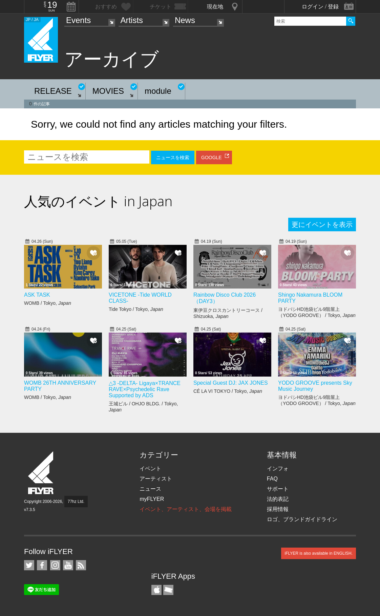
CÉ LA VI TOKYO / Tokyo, (227, 391)
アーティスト (156, 479)
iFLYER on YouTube (68, 565)
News (185, 20)
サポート (278, 489)
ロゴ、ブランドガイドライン (302, 519)
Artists (131, 20)
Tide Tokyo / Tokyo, (136, 309)
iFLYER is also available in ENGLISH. (318, 553)
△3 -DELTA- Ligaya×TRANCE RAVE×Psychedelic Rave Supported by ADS (145, 389)
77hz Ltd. (76, 501)
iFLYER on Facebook (42, 565)
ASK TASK (37, 295)
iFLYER (41, 473)
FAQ (272, 479)
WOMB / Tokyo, (47, 303)
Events (78, 20)
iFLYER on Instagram (55, 565)
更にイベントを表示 (322, 224)
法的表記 (278, 499)
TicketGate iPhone (168, 590)
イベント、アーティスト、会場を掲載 (186, 509)
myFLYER (152, 499)
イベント (150, 468)
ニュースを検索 (172, 157)
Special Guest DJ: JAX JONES (230, 383)
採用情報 (278, 509)
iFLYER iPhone (156, 590)
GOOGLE (211, 157)
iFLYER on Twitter (29, 565)
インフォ (278, 468)
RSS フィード (81, 565)
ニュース (150, 489)
